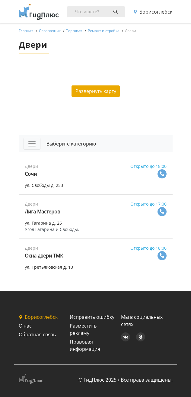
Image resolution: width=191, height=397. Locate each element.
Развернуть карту (95, 91)
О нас (25, 325)
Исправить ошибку (92, 317)
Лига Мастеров (42, 211)
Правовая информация (85, 345)
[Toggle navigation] (32, 144)
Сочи (31, 174)
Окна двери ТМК (44, 255)
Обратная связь (37, 334)
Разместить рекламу (83, 329)
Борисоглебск (152, 11)
